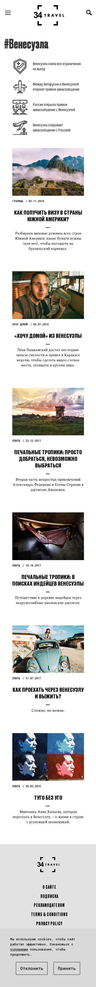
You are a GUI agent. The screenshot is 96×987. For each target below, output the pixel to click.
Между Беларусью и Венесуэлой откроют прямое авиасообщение (56, 86)
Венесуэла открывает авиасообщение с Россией (51, 127)
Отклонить (31, 968)
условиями (19, 949)
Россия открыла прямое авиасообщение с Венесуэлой (54, 107)
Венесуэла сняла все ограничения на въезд (57, 66)
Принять (67, 968)
